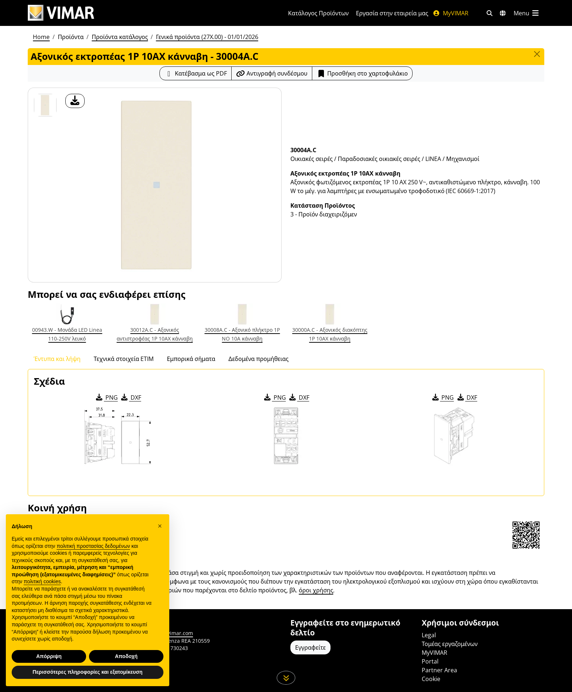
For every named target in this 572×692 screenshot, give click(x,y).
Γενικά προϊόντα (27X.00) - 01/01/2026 (207, 37)
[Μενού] (526, 13)
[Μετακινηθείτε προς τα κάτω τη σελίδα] (286, 678)
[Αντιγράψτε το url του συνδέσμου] (271, 73)
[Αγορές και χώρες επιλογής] (502, 13)
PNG (106, 397)
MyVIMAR (450, 13)
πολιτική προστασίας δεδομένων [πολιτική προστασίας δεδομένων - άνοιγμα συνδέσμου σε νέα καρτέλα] (93, 546)
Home (41, 37)
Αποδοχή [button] (126, 656)
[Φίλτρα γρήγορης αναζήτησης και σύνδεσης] (489, 13)
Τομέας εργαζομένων (450, 644)
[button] (160, 526)
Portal (430, 661)
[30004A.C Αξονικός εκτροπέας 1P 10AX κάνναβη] (45, 105)
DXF (130, 397)
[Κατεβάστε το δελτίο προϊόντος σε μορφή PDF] (195, 73)
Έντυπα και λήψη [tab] (57, 359)
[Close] (537, 54)
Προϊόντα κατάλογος (120, 37)
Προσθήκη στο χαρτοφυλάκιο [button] (362, 73)
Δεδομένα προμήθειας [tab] (258, 359)
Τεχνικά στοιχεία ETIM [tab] (124, 359)
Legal (429, 635)
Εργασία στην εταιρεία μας (392, 13)
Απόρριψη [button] (49, 656)
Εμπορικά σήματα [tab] (191, 359)
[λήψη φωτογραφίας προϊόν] (75, 101)
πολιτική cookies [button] (42, 581)
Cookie (431, 679)
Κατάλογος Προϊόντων (318, 13)
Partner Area (439, 670)
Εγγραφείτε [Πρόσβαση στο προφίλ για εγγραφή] (310, 647)
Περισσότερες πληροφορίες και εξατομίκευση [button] (87, 672)
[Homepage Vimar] (61, 13)
